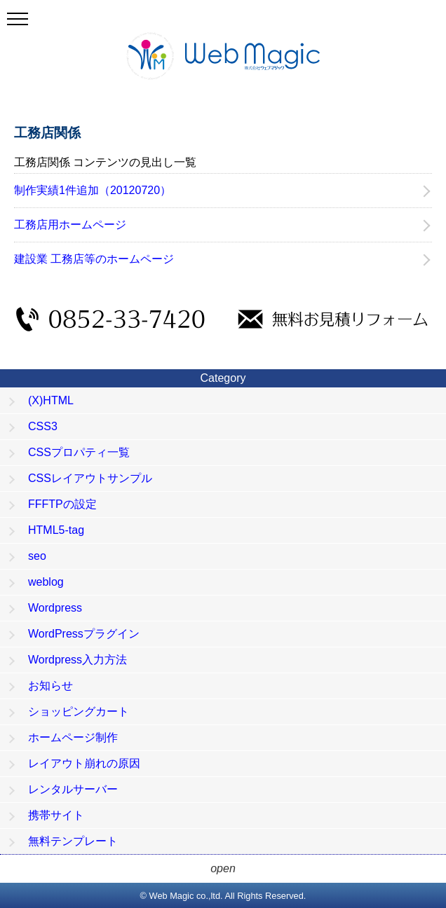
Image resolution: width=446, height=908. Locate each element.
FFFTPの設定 (62, 504)
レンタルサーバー (73, 789)
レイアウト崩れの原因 (84, 763)
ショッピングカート (78, 711)
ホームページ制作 (73, 737)
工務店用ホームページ (70, 225)
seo (37, 556)
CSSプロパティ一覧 (79, 452)
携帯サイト (56, 815)
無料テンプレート (73, 841)
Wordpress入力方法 (77, 660)
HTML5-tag (56, 530)
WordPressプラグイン (84, 634)
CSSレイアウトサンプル (90, 478)
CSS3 (43, 426)
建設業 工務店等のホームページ (94, 259)
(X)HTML (51, 400)
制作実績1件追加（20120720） (92, 190)
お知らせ (50, 686)
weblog (46, 582)
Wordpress (55, 608)
